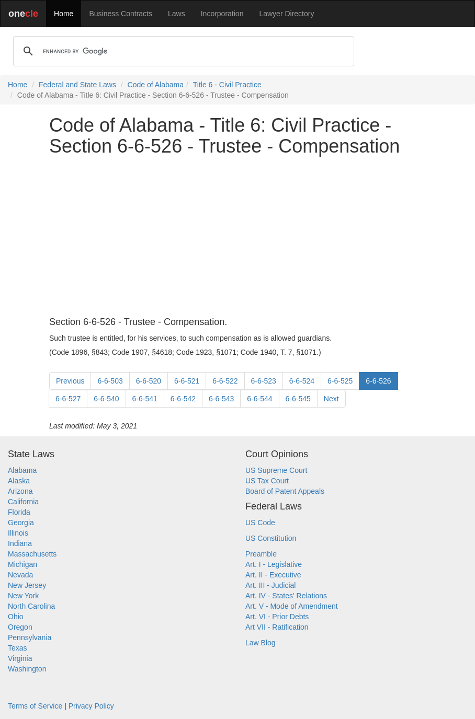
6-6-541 (144, 399)
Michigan (22, 564)
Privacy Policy (91, 706)
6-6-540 (106, 399)
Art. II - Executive (273, 575)
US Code (260, 522)
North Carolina (31, 606)
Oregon (20, 627)
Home (63, 13)
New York (23, 596)
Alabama (22, 470)
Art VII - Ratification (277, 627)
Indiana (20, 543)
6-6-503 (109, 381)
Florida (19, 512)
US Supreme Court (276, 470)
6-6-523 (263, 381)
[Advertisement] (237, 237)
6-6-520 (148, 381)
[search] (182, 51)
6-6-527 (68, 399)
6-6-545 (298, 399)
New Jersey (27, 585)
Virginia (20, 658)
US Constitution (270, 538)
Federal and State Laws (77, 84)
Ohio (16, 616)
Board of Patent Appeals (284, 491)
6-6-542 (183, 399)
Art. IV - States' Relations (286, 596)
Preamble (261, 554)
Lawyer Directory (286, 13)
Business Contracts (120, 13)
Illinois (18, 533)
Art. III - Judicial (270, 585)
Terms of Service (35, 706)
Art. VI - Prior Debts (277, 616)
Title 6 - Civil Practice (227, 84)
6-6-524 (301, 381)
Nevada (20, 575)
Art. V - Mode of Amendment (291, 606)
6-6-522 (225, 381)
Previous (70, 381)
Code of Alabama (156, 84)
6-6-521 (186, 381)
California (23, 501)
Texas (17, 648)
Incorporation (222, 13)
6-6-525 (340, 381)
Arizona (20, 491)
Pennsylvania (29, 637)
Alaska (19, 481)
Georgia (21, 522)
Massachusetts (32, 554)
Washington (27, 669)
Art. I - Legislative (273, 564)
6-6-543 (221, 399)
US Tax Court (267, 481)
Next (331, 399)
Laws (176, 13)
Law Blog (260, 643)
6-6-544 (259, 399)
